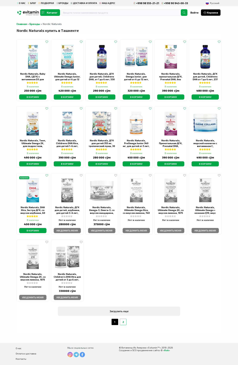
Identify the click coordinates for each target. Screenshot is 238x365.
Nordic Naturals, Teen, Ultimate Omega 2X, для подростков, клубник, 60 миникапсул (33, 146)
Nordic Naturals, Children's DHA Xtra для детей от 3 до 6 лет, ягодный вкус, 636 (67, 278)
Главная (22, 23)
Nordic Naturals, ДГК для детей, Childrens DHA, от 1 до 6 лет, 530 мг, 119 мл (102, 78)
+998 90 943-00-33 (175, 3)
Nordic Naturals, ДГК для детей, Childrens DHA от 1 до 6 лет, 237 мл (205, 78)
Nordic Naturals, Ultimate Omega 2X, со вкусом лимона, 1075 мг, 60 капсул (171, 211)
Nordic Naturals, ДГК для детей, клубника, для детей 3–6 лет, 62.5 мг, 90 (67, 211)
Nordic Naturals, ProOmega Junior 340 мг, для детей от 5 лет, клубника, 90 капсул (136, 144)
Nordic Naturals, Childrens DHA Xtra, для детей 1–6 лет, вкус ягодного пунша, (67, 144)
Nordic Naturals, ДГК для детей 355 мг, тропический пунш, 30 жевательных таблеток (102, 146)
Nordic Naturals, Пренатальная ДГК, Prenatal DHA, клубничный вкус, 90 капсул (170, 146)
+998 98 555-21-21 (146, 3)
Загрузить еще (119, 311)
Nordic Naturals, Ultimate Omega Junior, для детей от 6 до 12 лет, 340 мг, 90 (67, 78)
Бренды (34, 23)
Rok (166, 350)
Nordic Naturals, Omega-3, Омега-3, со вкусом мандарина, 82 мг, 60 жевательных (102, 213)
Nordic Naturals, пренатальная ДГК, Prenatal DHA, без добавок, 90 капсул (170, 78)
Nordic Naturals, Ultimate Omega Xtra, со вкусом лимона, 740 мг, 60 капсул (136, 211)
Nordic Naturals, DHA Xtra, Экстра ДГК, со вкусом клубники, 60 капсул (32, 211)
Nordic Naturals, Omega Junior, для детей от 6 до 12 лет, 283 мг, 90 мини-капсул (136, 79)
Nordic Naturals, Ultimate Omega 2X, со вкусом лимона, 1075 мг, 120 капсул (33, 278)
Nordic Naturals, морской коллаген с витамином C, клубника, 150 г (205, 144)
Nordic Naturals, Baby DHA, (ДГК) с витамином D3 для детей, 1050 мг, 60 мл (32, 78)
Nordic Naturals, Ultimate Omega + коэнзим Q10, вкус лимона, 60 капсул (205, 211)
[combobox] (123, 12)
